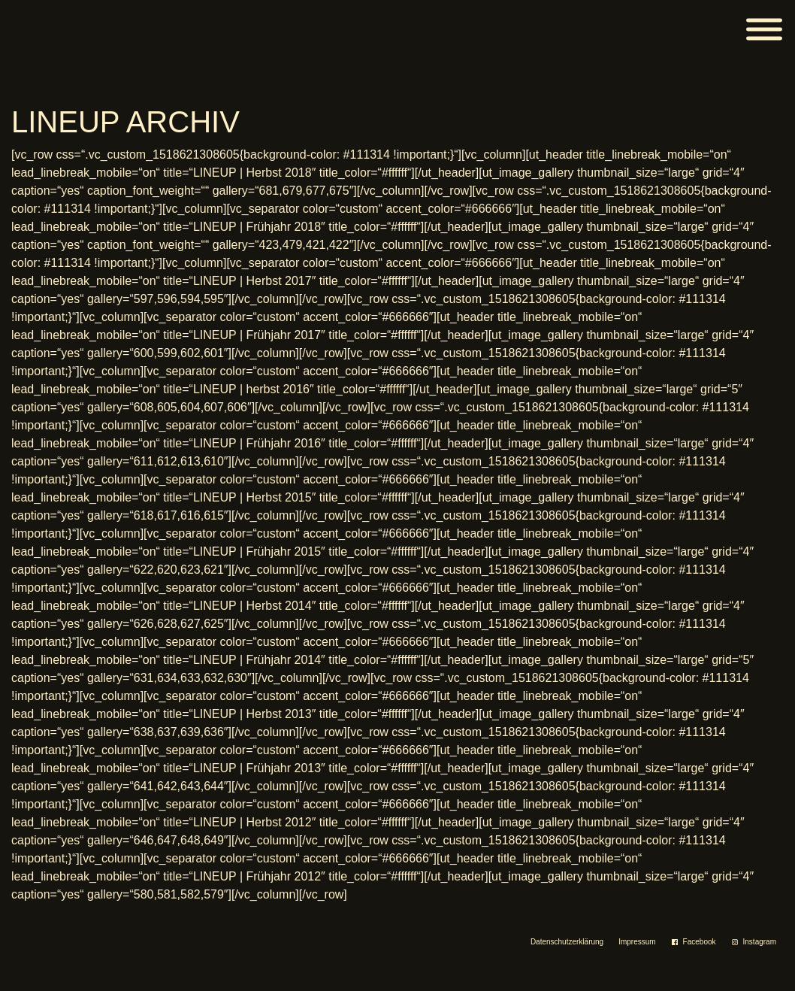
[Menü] (764, 30)
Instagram (759, 942)
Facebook (699, 942)
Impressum (636, 942)
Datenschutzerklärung (567, 942)
